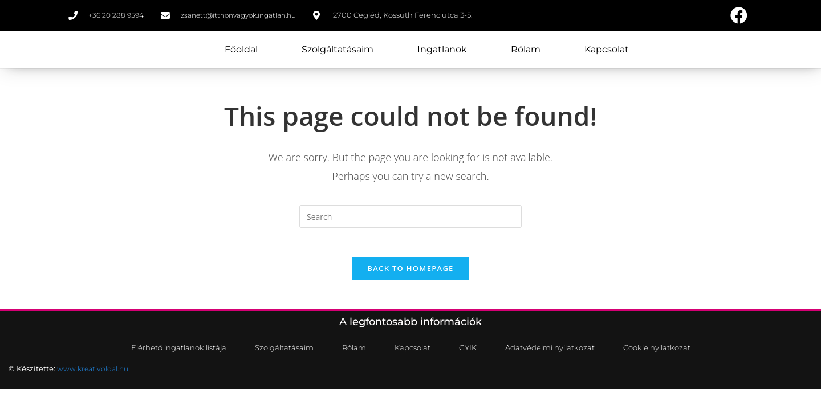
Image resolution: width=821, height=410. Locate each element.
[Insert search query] (410, 221)
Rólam (525, 51)
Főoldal (241, 51)
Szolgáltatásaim (337, 51)
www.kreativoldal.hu (95, 380)
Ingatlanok (442, 51)
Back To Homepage (410, 279)
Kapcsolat (606, 51)
